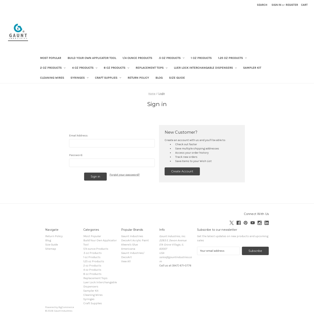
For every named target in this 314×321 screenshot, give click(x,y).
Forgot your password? (125, 174)
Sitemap (50, 248)
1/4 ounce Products (137, 58)
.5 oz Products (171, 58)
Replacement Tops (151, 68)
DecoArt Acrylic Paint (135, 240)
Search (262, 5)
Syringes (79, 78)
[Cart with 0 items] (304, 5)
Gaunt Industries (132, 236)
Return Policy (138, 78)
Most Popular (50, 58)
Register (292, 5)
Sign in (276, 5)
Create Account (182, 171)
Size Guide (177, 78)
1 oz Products (201, 58)
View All (126, 261)
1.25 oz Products (232, 58)
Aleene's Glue (129, 244)
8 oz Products (116, 68)
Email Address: (78, 135)
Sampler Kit (252, 68)
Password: (76, 155)
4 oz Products (84, 68)
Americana (128, 248)
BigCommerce (66, 307)
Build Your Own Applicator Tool (91, 58)
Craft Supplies (108, 78)
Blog (159, 78)
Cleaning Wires (52, 78)
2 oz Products (52, 68)
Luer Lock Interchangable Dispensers (205, 68)
